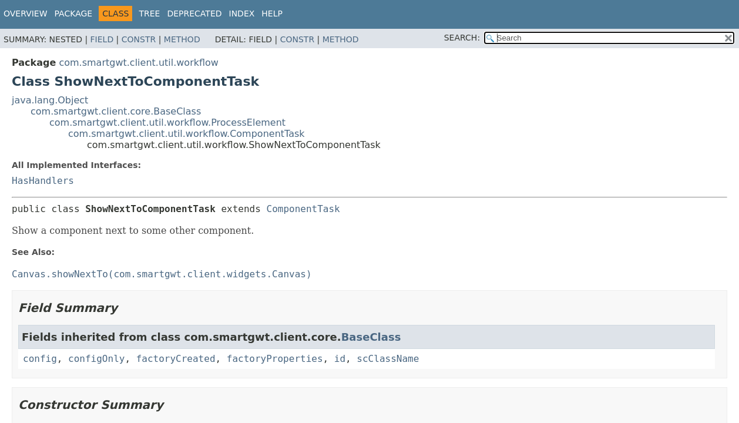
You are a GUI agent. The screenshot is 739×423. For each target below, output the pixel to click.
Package (74, 13)
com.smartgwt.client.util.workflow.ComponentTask (186, 133)
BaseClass (371, 337)
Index (242, 13)
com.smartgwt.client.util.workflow (139, 62)
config (40, 358)
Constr (139, 39)
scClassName (388, 358)
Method (182, 39)
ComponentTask (303, 208)
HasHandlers (43, 180)
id (339, 358)
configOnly (96, 358)
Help (272, 13)
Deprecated (194, 13)
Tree (149, 13)
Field (102, 39)
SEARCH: (462, 37)
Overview (26, 13)
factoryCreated (176, 358)
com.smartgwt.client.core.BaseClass (116, 111)
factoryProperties (275, 358)
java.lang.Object (50, 100)
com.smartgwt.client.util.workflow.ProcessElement (167, 122)
